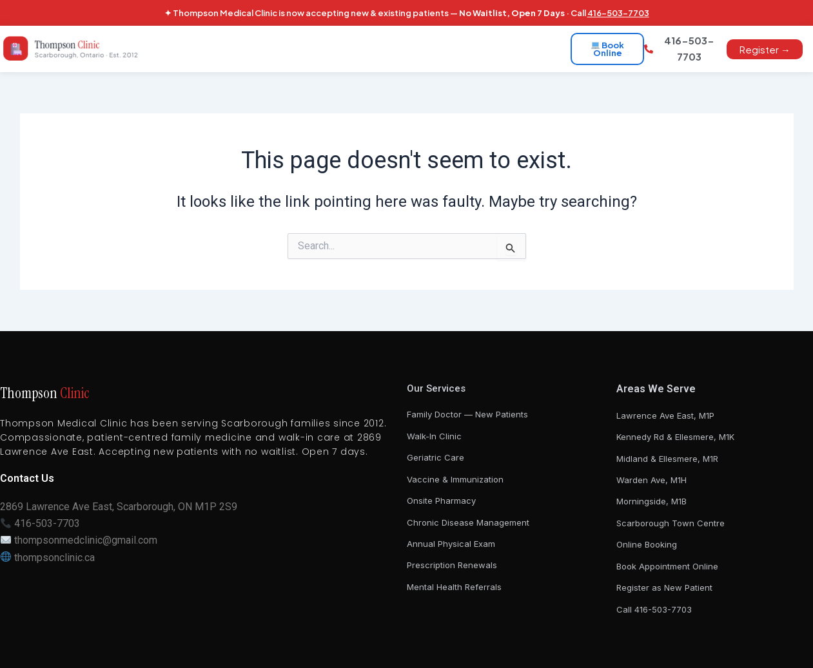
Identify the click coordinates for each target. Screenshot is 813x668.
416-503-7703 (618, 13)
